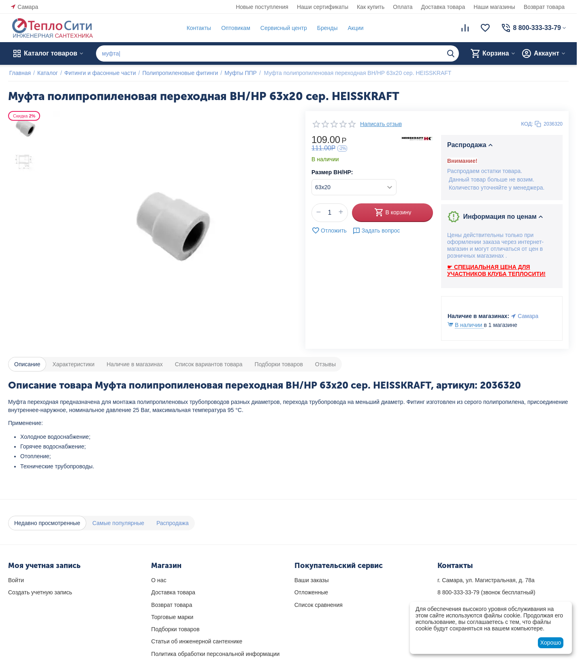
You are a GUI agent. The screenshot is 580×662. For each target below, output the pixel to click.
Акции (354, 28)
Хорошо (550, 642)
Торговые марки (172, 617)
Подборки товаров (175, 629)
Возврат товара (544, 7)
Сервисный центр (282, 28)
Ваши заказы (311, 580)
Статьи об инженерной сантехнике (196, 641)
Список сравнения (318, 605)
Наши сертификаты (322, 7)
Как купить (370, 7)
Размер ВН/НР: (332, 172)
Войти (16, 580)
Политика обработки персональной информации (215, 654)
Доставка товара (443, 7)
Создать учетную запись (40, 592)
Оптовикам (234, 28)
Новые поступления (262, 7)
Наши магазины (494, 7)
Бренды (326, 28)
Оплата (402, 7)
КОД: (527, 124)
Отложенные (311, 592)
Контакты (198, 28)
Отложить (329, 230)
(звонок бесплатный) (486, 592)
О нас (158, 580)
